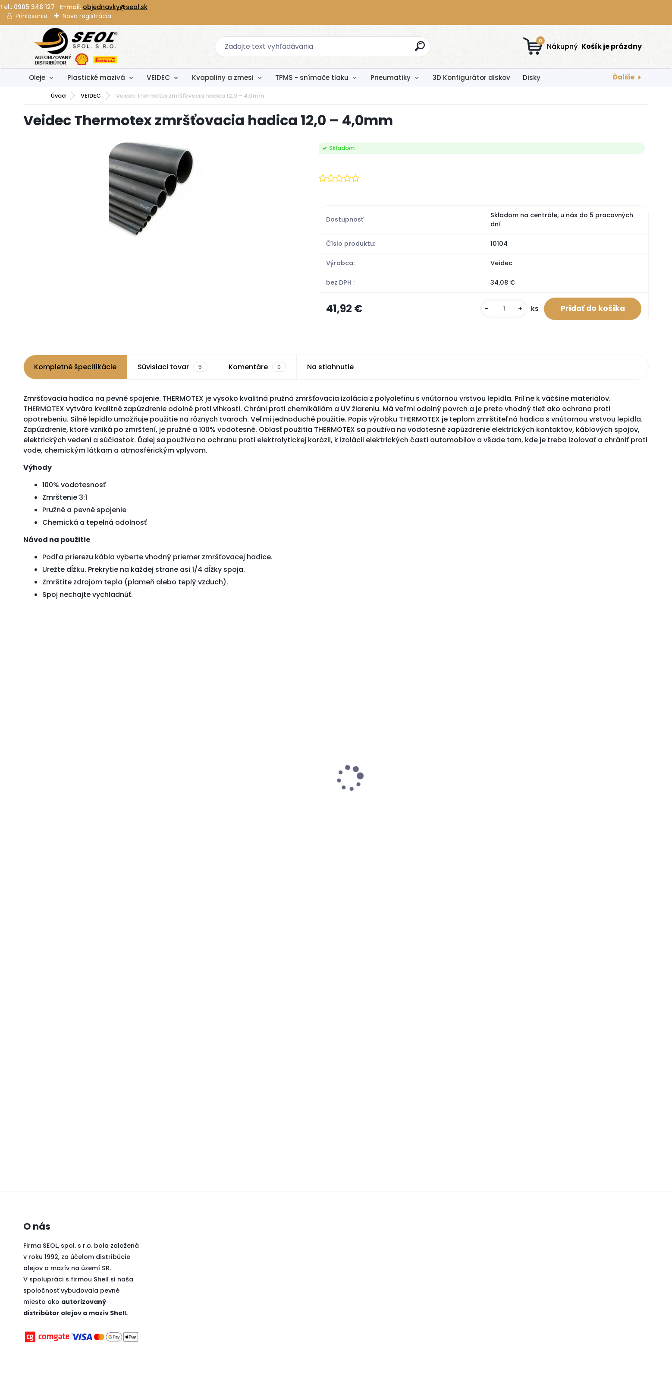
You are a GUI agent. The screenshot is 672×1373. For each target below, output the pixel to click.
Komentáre (257, 367)
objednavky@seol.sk (115, 7)
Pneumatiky (391, 77)
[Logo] (76, 46)
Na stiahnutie (330, 367)
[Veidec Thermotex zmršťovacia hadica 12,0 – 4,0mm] (157, 191)
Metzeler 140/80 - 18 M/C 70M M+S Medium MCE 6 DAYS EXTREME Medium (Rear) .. (413, 804)
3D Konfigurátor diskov (471, 77)
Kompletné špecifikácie (75, 367)
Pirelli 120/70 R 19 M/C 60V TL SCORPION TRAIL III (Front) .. (250, 804)
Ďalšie (623, 77)
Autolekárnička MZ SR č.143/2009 (553, 765)
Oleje (37, 77)
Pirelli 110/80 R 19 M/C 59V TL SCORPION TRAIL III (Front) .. (92, 804)
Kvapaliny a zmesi (223, 77)
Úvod (58, 96)
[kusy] (502, 309)
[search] (420, 49)
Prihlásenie (31, 16)
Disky (531, 77)
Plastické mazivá (96, 77)
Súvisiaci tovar (172, 367)
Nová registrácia (87, 16)
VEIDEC (158, 77)
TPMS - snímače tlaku (312, 77)
